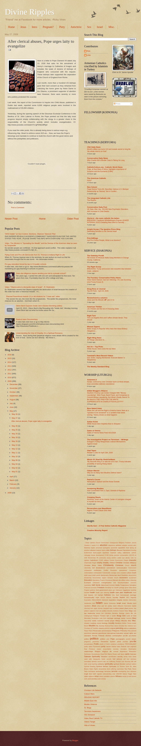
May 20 (15, 434)
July (11, 403)
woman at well (126, 676)
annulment (99, 548)
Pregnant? (48, 26)
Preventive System (108, 641)
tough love (88, 674)
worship (94, 679)
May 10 (15, 456)
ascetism (87, 550)
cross (118, 573)
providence (120, 644)
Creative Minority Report (97, 530)
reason (99, 649)
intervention (132, 600)
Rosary (115, 654)
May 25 (15, 430)
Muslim (92, 625)
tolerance (133, 671)
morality (111, 623)
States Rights (93, 669)
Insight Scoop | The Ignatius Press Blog (103, 229)
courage (113, 573)
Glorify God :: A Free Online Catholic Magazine (106, 526)
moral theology (102, 623)
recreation (123, 649)
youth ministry (101, 679)
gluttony (92, 590)
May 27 (15, 418)
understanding (107, 674)
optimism (107, 628)
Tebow (134, 669)
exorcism (133, 582)
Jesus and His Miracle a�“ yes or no (100, 300)
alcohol (130, 545)
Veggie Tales (132, 674)
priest (119, 641)
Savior (103, 659)
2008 (10, 493)
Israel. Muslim (127, 603)
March (12, 480)
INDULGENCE (96, 600)
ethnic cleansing (131, 580)
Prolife (96, 644)
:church (134, 542)
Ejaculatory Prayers (99, 580)
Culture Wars (89, 694)
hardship (133, 590)
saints (127, 654)
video (86, 676)
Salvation (104, 656)
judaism (86, 611)
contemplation (88, 573)
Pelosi (91, 631)
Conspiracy (132, 570)
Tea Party (127, 669)
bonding (133, 550)
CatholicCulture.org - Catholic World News (105, 167)
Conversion (106, 573)
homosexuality (89, 597)
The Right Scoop (94, 267)
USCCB (119, 674)
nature (116, 626)
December (14, 384)
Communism (132, 568)
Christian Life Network (92, 690)
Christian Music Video (93, 565)
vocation (107, 676)
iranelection (87, 603)
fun (112, 587)
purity (103, 646)
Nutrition (95, 628)
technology (100, 671)
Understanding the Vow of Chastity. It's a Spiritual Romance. (39, 333)
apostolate (114, 548)
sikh (132, 661)
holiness (107, 595)
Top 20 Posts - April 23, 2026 (97, 291)
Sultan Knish (92, 422)
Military (117, 621)
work (85, 679)
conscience (123, 570)
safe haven (121, 654)
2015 (10, 358)
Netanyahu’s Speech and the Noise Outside (103, 482)
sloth (85, 664)
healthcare (128, 592)
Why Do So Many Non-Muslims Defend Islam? (104, 473)
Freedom (100, 587)
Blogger (75, 740)
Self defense (117, 659)
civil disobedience (98, 568)
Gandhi (116, 587)
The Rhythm (91, 200)
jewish (121, 608)
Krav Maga (129, 611)
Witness (119, 676)
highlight (100, 595)
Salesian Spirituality (92, 656)
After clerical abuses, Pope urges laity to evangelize (31, 421)
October (13, 392)
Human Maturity (105, 597)
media (94, 621)
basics (104, 550)
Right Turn (91, 316)
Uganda (99, 674)
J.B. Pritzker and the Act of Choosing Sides (103, 309)
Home (11, 26)
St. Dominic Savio (123, 666)
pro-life (133, 641)
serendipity (87, 661)
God (97, 590)
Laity (134, 611)
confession (97, 570)
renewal (115, 651)
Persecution (97, 631)
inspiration (112, 600)
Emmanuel (108, 580)
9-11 (97, 545)
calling (119, 553)
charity (99, 563)
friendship (108, 587)
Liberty (127, 613)
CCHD (101, 560)
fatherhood (105, 585)
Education (88, 580)
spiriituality (109, 664)
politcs (86, 639)
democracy (105, 575)
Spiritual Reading (89, 666)
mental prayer (109, 621)
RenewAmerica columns (97, 298)
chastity (106, 563)
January (13, 488)
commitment (111, 568)
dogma (104, 578)
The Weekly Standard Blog (98, 367)
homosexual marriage (128, 595)
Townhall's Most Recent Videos (100, 356)
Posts (117, 104)
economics (123, 578)
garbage (121, 587)
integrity (119, 600)
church (133, 565)
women (134, 676)
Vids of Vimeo (89, 725)
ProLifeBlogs (92, 238)
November (14, 388)
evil (114, 582)
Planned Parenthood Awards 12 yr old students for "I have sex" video (33, 296)
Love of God (131, 616)
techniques (91, 671)
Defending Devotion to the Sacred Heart (102, 231)
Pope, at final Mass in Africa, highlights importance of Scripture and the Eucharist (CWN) (106, 170)
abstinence (111, 545)
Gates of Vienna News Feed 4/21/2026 (101, 433)
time (128, 671)
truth (94, 674)
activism (118, 545)
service (94, 661)
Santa (134, 656)
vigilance (91, 676)
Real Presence (89, 649)
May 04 (15, 464)
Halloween (119, 590)
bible (108, 550)
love (124, 616)
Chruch (127, 565)
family (98, 585)
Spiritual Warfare (102, 666)
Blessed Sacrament (124, 550)
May (11, 411)
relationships (88, 651)
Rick (88, 51)
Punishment (96, 646)
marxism (129, 618)
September (14, 396)
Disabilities (124, 575)
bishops (113, 550)
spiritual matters (131, 664)
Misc (129, 621)
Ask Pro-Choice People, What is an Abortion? (104, 240)
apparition (121, 548)
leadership (91, 613)
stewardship (102, 669)
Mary (134, 618)
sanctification (112, 656)
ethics (123, 580)
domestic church (112, 578)
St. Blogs (87, 708)
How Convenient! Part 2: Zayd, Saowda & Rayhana (106, 491)
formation (133, 585)
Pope (112, 639)
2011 (10, 374)
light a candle (111, 616)
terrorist (115, 671)
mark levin (102, 618)
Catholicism (94, 560)
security (109, 659)
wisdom (112, 676)
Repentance (123, 651)
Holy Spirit (115, 595)
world (89, 679)
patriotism (132, 628)
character (132, 560)
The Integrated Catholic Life (98, 198)
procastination (88, 644)
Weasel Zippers (93, 327)
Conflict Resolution (110, 570)
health (92, 592)
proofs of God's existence (108, 644)
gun (114, 590)
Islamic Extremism (110, 603)
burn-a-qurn (97, 553)
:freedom (87, 545)
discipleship (87, 578)
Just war (99, 611)
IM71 (127, 597)
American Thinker (94, 307)
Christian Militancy (129, 563)
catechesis (126, 553)
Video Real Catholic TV (93, 718)
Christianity (108, 565)
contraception (97, 573)
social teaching (92, 664)
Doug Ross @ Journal (96, 289)
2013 (10, 366)
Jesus (23, 26)
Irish (93, 603)
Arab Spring (130, 548)
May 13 (15, 445)
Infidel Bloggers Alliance (97, 391)
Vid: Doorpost (89, 715)
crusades (123, 573)
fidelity (117, 585)
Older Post (73, 218)
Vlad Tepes (91, 451)
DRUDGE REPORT (92, 697)
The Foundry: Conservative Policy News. (104, 278)
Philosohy (123, 631)
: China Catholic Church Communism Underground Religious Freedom (107, 542)
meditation (100, 621)
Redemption (132, 649)
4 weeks (93, 545)
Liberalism (108, 613)
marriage (117, 618)
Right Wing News (94, 338)
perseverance (106, 631)
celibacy (106, 560)
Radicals (123, 646)
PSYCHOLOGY (130, 644)
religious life (107, 651)
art (135, 548)
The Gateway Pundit (95, 256)
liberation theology (118, 613)
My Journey (100, 626)
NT (92, 628)
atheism (93, 550)
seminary (133, 659)
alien (134, 545)
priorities (125, 641)
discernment (132, 575)
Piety (62, 26)
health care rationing (102, 592)
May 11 (15, 453)
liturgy (119, 616)
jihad (126, 608)
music (134, 623)
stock (108, 669)
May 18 (15, 437)
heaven (90, 595)
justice (104, 611)
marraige (110, 618)
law (85, 613)
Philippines (116, 631)
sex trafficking (110, 661)
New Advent (92, 187)
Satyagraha (96, 659)
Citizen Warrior (93, 471)
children (112, 563)
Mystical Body (109, 626)
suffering (113, 669)
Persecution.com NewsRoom (99, 508)
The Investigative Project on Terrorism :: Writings (107, 440)
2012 (10, 370)
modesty (93, 623)
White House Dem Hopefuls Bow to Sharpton (104, 424)
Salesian (133, 654)
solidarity (101, 664)
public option (88, 646)
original (112, 628)
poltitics (102, 639)
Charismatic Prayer (90, 563)
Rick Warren (108, 654)
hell (95, 595)
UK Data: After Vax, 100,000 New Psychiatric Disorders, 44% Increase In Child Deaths (107, 210)
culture (129, 573)
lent (102, 613)
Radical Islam (116, 646)
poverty (128, 639)
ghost (126, 587)
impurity (133, 597)
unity (113, 674)
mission (87, 623)
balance (98, 550)
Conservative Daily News (97, 158)
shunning (127, 661)
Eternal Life (117, 580)
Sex (89, 26)
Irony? (89, 180)
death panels (96, 575)
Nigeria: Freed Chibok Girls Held (99, 510)
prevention (96, 641)
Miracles (124, 621)
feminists (112, 585)
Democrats (113, 575)
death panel (88, 575)
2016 (10, 355)
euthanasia (96, 582)
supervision (120, 669)
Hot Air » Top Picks (95, 347)
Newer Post (11, 218)
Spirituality (112, 666)
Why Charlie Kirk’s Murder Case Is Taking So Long (106, 160)
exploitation (87, 585)
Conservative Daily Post (97, 207)
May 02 (15, 468)
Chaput (125, 560)
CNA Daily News (94, 147)
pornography (120, 639)
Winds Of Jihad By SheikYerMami (101, 459)
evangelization (106, 582)
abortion (103, 545)
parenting (119, 628)
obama (101, 628)
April (12, 476)
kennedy (110, 611)
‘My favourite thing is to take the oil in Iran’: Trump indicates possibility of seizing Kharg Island (109, 463)
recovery (116, 649)
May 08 (15, 460)
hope (97, 597)
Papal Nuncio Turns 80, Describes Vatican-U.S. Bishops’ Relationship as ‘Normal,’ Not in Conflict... (108, 190)
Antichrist (75, 26)
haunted (86, 592)
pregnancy (87, 641)
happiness (126, 590)
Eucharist (87, 582)
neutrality (121, 626)
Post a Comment (17, 207)
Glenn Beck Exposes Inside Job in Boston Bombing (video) (39, 306)
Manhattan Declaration (91, 618)
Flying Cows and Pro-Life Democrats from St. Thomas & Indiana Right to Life (35, 255)
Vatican (124, 674)
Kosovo (121, 611)
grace (110, 590)
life (132, 613)
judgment (92, 611)
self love (126, 659)
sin (135, 661)
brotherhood (88, 553)
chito (89, 55)
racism (108, 646)
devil (119, 575)
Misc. (134, 621)
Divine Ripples (29, 11)
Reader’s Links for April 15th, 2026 (100, 453)
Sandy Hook (128, 656)
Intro (34, 26)
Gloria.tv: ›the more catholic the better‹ (103, 218)
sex (104, 661)
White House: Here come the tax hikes (101, 349)
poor (108, 639)
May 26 (15, 426)
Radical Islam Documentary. (27, 319)
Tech (85, 671)
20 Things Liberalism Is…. (96, 340)
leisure (98, 613)
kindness (116, 611)
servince (100, 661)
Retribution (87, 654)
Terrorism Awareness (92, 711)
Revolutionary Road (97, 654)
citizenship (87, 568)
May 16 (15, 441)
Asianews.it (92, 380)
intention (125, 600)
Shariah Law (120, 661)
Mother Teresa (126, 623)
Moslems (118, 623)
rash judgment (131, 646)
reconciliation (107, 649)
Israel (100, 26)
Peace (86, 631)
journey (131, 608)
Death (134, 573)
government (104, 590)
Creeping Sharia (94, 497)
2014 (10, 362)
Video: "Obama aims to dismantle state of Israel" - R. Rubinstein (30, 287)
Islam (99, 602)
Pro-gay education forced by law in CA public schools (25, 264)
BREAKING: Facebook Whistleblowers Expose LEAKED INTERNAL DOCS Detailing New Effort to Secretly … (108, 221)
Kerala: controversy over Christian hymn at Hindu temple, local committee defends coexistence (108, 383)
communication (121, 568)
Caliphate (113, 553)
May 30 (15, 414)
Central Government (116, 560)
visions (101, 676)
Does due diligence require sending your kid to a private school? (41, 273)
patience (126, 628)
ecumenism (132, 578)
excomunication (123, 582)
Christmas (119, 565)
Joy (135, 608)
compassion (88, 570)
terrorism (107, 671)
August (13, 400)
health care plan (116, 592)
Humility (115, 597)
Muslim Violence (90, 704)
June (12, 407)
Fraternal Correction (90, 587)
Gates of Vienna (93, 431)
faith (93, 585)
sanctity (120, 656)
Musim (86, 626)
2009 (10, 381)
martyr (123, 618)
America (87, 548)
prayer (134, 639)
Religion (97, 651)
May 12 (15, 449)
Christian (119, 563)
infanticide (105, 600)
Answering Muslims (95, 488)
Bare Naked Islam (94, 408)
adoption (125, 545)
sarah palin (88, 659)
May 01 (15, 472)
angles (93, 548)
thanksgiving (122, 671)
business (106, 553)
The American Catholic (96, 178)
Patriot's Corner (93, 480)
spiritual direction (119, 664)
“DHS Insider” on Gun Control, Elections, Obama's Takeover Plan (30, 234)
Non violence (129, 626)
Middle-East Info (90, 701)
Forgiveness (124, 585)
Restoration (132, 651)
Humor (122, 597)
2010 (10, 377)
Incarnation (87, 600)
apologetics (106, 548)
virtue (96, 676)
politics (94, 638)
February (13, 484)
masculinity (87, 621)
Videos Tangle (89, 722)
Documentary (97, 578)
